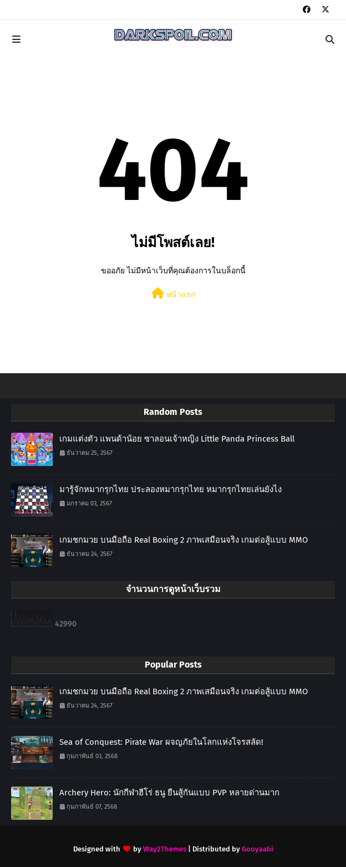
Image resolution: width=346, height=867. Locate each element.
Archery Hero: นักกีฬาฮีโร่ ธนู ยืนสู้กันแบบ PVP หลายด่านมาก (169, 793)
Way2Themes (164, 849)
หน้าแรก (173, 293)
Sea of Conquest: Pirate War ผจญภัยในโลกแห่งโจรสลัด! (161, 742)
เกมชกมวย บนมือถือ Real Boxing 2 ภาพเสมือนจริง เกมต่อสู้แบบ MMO (183, 540)
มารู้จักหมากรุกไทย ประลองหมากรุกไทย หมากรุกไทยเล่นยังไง (170, 489)
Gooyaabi (257, 849)
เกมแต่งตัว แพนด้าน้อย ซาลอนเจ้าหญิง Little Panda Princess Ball (176, 439)
